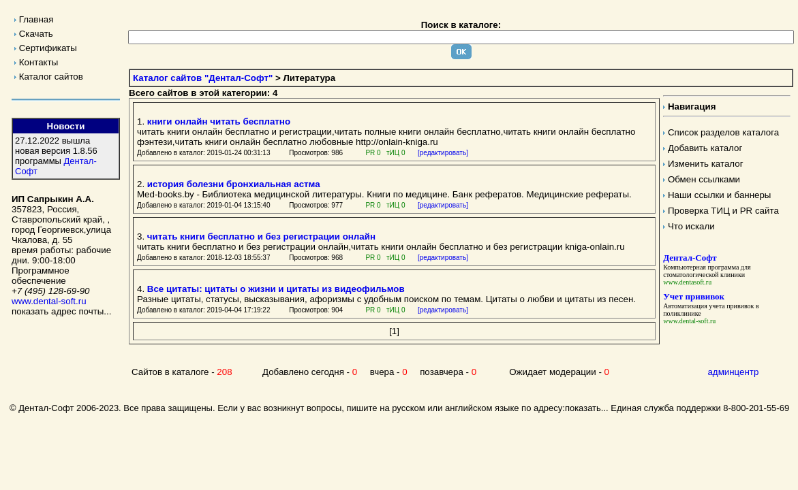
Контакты (39, 62)
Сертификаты (48, 48)
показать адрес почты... (61, 311)
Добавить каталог (705, 148)
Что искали (691, 226)
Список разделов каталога (723, 132)
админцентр (732, 372)
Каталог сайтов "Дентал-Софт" (203, 78)
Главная (36, 19)
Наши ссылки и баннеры (719, 195)
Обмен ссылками (704, 179)
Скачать (36, 34)
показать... (587, 408)
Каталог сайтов (51, 76)
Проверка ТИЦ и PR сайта (723, 211)
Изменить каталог (705, 164)
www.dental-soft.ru (49, 301)
